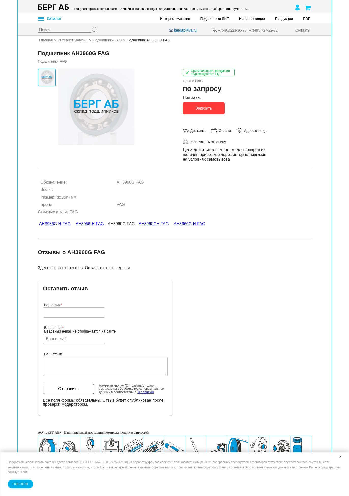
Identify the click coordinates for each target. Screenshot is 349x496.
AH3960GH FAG (154, 224)
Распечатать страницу (204, 141)
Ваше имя (53, 305)
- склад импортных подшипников (95, 9)
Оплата (225, 130)
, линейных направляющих (138, 9)
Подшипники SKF (214, 19)
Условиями (145, 392)
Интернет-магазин (175, 19)
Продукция (284, 19)
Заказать (203, 108)
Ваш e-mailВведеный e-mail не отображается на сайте (80, 329)
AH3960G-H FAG (189, 224)
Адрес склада (255, 130)
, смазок (202, 9)
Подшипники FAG (107, 40)
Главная (46, 40)
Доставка (198, 130)
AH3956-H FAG (89, 224)
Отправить (68, 389)
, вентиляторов (185, 9)
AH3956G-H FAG (55, 224)
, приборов (216, 9)
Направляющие (252, 19)
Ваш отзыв (53, 354)
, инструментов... (236, 9)
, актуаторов (166, 9)
